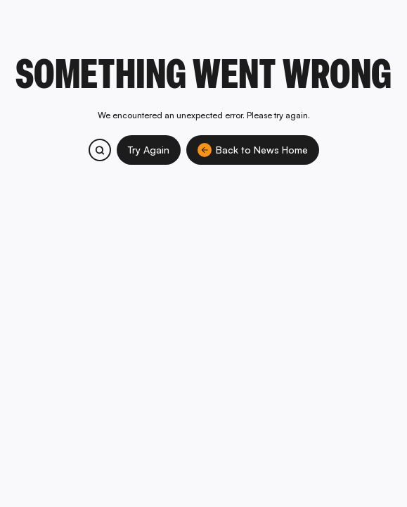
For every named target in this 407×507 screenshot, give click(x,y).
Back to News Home (253, 150)
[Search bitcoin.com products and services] (100, 150)
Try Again (148, 150)
